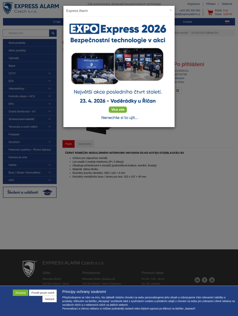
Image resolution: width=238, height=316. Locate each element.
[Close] (171, 10)
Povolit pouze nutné (42, 292)
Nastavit (49, 299)
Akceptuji (20, 292)
